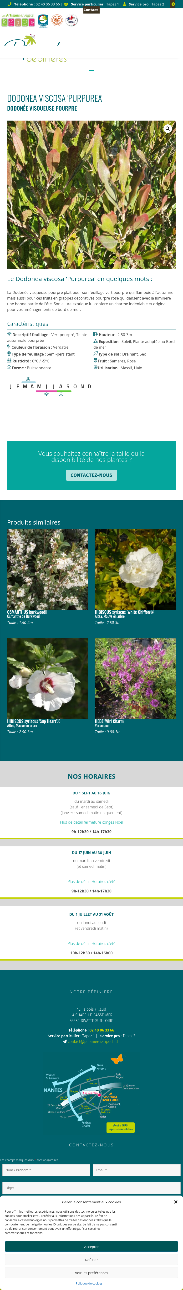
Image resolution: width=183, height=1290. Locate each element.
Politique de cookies (89, 1283)
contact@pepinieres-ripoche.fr (94, 1041)
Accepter (91, 1246)
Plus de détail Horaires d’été (92, 881)
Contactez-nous (91, 475)
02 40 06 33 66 (101, 1030)
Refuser (91, 1259)
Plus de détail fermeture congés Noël (91, 822)
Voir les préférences (91, 1272)
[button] (175, 1202)
